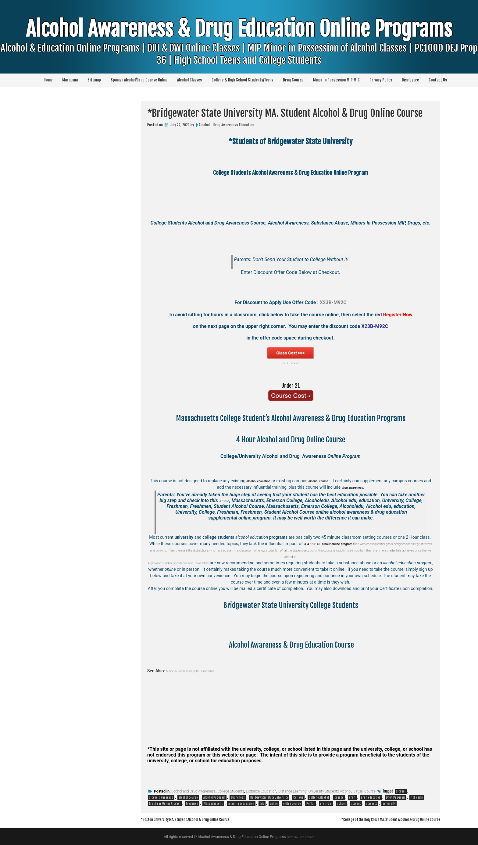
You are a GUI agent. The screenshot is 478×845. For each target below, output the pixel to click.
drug (352, 797)
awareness (238, 797)
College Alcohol (319, 797)
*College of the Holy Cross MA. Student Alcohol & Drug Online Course (373, 819)
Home (48, 79)
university (389, 803)
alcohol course (188, 797)
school (341, 803)
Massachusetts (213, 803)
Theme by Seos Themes (300, 837)
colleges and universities (216, 562)
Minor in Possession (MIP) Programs (199, 670)
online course (292, 803)
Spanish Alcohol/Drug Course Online (139, 79)
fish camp (417, 797)
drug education (370, 797)
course (339, 797)
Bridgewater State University (269, 797)
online (274, 803)
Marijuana (70, 79)
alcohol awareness (161, 797)
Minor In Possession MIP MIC (336, 79)
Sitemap (94, 79)
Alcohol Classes (189, 79)
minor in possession (241, 803)
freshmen (192, 803)
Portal (310, 803)
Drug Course (293, 79)
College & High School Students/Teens (242, 79)
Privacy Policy (380, 79)
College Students (230, 791)
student (356, 803)
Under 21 (290, 385)
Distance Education (261, 791)
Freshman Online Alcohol (164, 803)
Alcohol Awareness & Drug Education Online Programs (239, 52)
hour (317, 543)
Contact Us (438, 79)
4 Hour (224, 500)
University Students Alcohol (330, 791)
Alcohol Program (214, 797)
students (371, 803)
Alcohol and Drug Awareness (193, 791)
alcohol (400, 791)
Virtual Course (364, 791)
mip (262, 803)
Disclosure (410, 79)
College (298, 797)
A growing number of (174, 562)
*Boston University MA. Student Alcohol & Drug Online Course (201, 819)
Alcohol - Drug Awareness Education (226, 125)
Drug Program (395, 797)
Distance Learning (292, 791)
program (326, 803)
